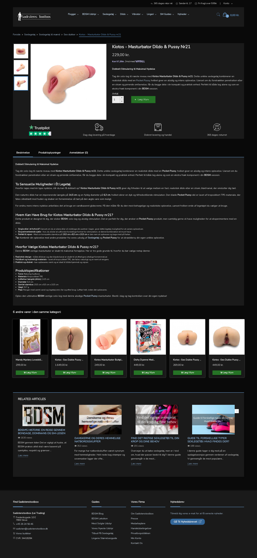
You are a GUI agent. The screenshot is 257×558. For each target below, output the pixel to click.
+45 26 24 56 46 (24, 524)
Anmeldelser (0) (78, 153)
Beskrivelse (23, 153)
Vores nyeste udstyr (102, 528)
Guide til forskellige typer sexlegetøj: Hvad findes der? (208, 439)
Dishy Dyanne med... (144, 359)
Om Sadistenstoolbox (142, 513)
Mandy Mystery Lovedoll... (29, 359)
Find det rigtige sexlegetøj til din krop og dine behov (155, 439)
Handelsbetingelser (141, 528)
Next (237, 411)
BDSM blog (97, 513)
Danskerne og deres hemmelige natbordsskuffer (97, 439)
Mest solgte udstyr (102, 523)
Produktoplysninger (49, 153)
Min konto (136, 538)
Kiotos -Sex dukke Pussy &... (69, 359)
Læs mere (23, 455)
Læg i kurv (143, 99)
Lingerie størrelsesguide (104, 538)
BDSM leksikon (100, 518)
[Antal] (116, 99)
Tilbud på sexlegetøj (102, 533)
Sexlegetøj (93, 237)
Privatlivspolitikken (140, 533)
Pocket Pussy (143, 80)
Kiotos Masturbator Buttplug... (108, 359)
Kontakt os (137, 543)
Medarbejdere (138, 523)
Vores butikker (23, 533)
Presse (134, 518)
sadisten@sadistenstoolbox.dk (31, 528)
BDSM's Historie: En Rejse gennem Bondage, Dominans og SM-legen (41, 431)
